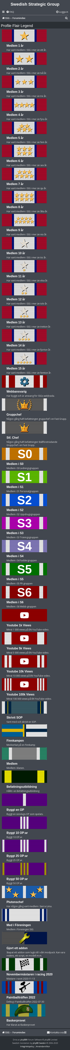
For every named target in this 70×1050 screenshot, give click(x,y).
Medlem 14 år (16, 345)
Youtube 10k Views (20, 671)
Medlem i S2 (15, 510)
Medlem (12, 763)
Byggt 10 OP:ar (17, 832)
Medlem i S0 (15, 463)
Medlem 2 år (15, 68)
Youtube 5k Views (19, 648)
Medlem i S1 (15, 487)
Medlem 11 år (16, 276)
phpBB (23, 1039)
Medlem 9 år (15, 230)
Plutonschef (15, 902)
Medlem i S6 (15, 602)
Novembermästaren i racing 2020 (29, 974)
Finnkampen (15, 740)
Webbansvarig (17, 391)
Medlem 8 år (15, 207)
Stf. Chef (13, 437)
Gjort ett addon (17, 948)
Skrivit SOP (15, 717)
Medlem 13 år (16, 322)
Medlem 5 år (15, 137)
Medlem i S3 (15, 533)
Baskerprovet (16, 1020)
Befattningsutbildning (22, 786)
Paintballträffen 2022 (21, 997)
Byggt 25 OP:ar (17, 855)
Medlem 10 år (16, 253)
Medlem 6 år (15, 161)
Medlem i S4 (15, 556)
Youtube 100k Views (21, 694)
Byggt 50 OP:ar (17, 879)
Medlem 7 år (15, 184)
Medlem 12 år (16, 299)
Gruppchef (14, 414)
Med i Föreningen (19, 925)
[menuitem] (10, 12)
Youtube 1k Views (19, 625)
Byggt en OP (15, 809)
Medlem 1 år (15, 45)
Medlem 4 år (15, 114)
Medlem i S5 (15, 579)
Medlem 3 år (15, 91)
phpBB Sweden (39, 1043)
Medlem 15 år (16, 368)
